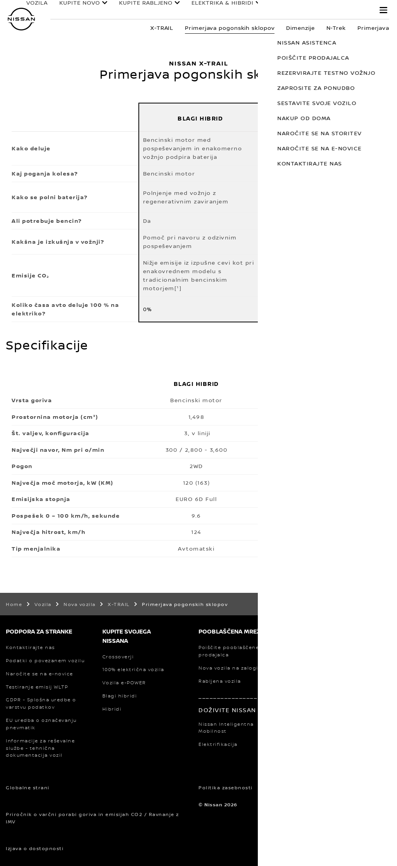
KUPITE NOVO (75, 10)
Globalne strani (28, 787)
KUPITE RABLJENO (138, 10)
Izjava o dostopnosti (35, 848)
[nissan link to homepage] (21, 19)
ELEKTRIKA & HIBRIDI (211, 10)
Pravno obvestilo (321, 787)
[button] (383, 10)
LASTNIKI (283, 7)
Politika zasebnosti (225, 787)
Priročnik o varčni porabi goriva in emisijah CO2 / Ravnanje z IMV (92, 818)
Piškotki (274, 787)
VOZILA (43, 7)
